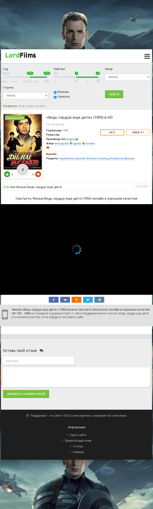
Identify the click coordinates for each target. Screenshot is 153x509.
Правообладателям (78, 440)
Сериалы (63, 96)
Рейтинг (59, 69)
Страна (8, 87)
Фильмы (63, 92)
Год (5, 69)
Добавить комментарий (26, 394)
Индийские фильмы (122, 158)
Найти (114, 94)
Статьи (78, 446)
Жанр (109, 69)
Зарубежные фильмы (72, 158)
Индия (70, 139)
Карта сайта (78, 435)
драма (77, 143)
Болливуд (104, 158)
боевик (90, 143)
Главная (78, 452)
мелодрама (62, 143)
